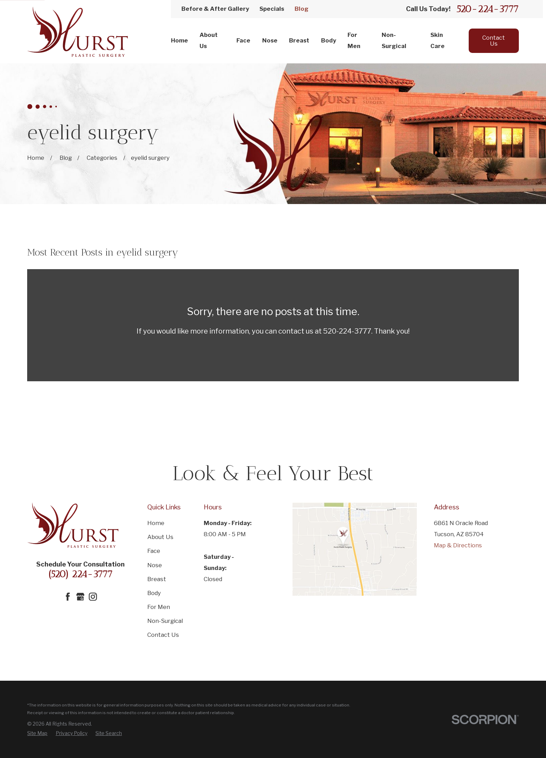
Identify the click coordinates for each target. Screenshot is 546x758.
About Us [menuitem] (209, 40)
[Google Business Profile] (80, 597)
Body (154, 592)
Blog (302, 8)
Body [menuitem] (328, 40)
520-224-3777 (488, 9)
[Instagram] (93, 597)
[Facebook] (68, 597)
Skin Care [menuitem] (437, 40)
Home (155, 522)
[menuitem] (37, 733)
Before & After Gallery (215, 8)
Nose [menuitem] (270, 40)
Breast (156, 579)
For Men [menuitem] (354, 40)
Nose (154, 565)
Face (153, 550)
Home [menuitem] (179, 40)
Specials (271, 8)
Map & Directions (458, 545)
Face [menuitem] (243, 40)
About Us (160, 536)
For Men (158, 606)
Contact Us (493, 40)
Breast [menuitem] (299, 40)
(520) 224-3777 (80, 574)
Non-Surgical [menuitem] (394, 40)
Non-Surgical (165, 620)
